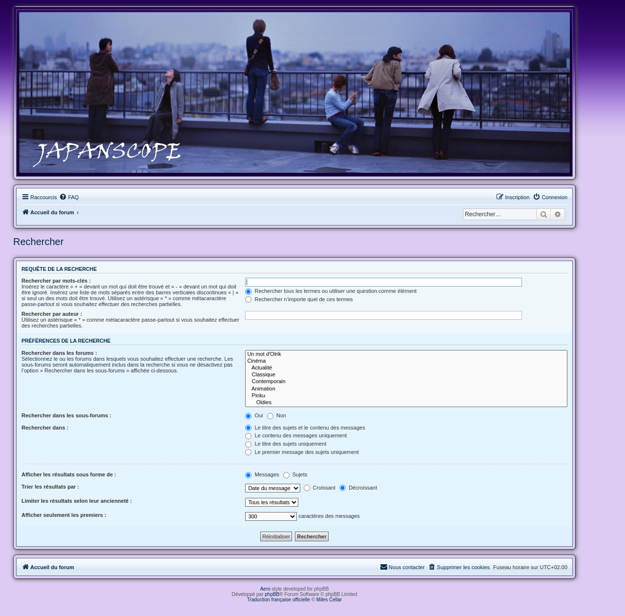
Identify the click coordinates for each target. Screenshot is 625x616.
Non (276, 415)
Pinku (406, 395)
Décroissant (358, 488)
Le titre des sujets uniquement (285, 444)
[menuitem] (69, 197)
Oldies (406, 402)
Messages (262, 474)
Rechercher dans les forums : (59, 353)
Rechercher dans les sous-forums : (66, 415)
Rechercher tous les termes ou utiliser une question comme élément (331, 291)
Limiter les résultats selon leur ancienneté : (76, 501)
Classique (406, 374)
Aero (265, 589)
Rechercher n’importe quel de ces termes (299, 299)
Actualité (406, 368)
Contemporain (406, 381)
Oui (254, 415)
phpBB (272, 594)
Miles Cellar (329, 599)
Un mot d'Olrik (406, 354)
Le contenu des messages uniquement (296, 435)
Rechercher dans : (44, 428)
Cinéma (406, 361)
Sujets (295, 474)
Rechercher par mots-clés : (56, 281)
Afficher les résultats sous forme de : (68, 474)
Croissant (320, 488)
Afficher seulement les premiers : (63, 515)
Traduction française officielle (278, 599)
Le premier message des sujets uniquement (301, 452)
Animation (406, 389)
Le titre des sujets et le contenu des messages (305, 428)
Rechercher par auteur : (51, 314)
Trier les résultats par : (50, 487)
